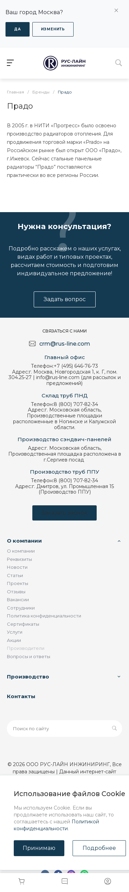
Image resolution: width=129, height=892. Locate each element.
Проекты (17, 583)
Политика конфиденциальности (44, 615)
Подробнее (99, 848)
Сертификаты (23, 624)
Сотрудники (21, 608)
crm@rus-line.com (64, 343)
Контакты (21, 696)
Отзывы (16, 591)
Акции (14, 640)
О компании (24, 540)
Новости (17, 567)
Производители (25, 648)
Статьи (15, 575)
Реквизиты (19, 559)
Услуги (14, 632)
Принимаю (39, 848)
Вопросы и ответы (28, 656)
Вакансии (18, 599)
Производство (28, 676)
